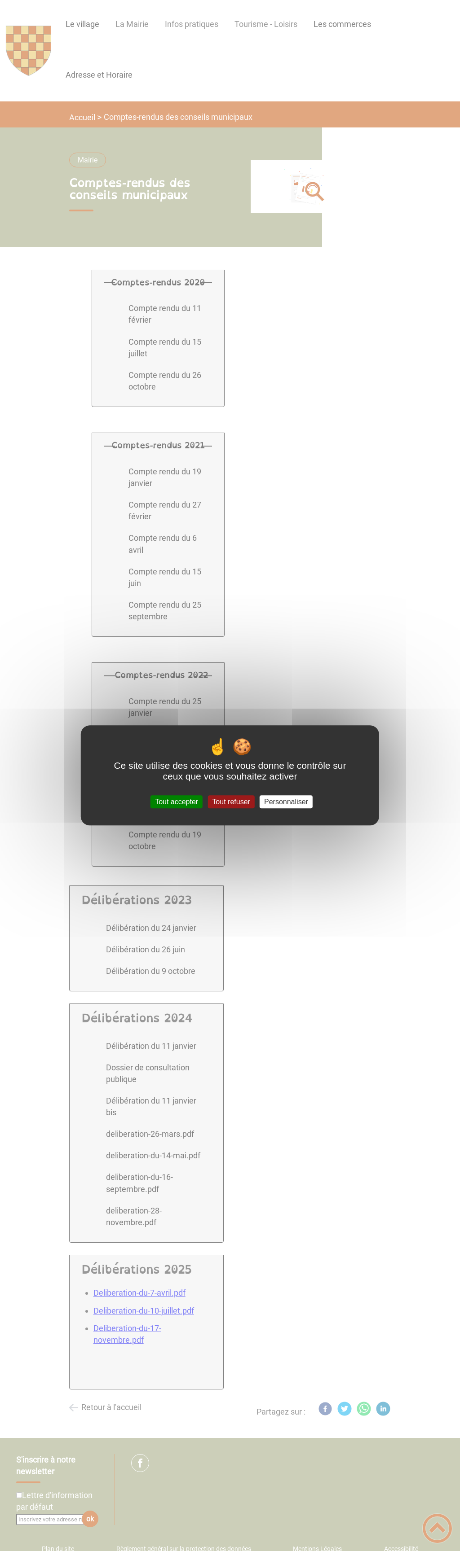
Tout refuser (231, 802)
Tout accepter (176, 802)
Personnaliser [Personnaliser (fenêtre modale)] (286, 802)
